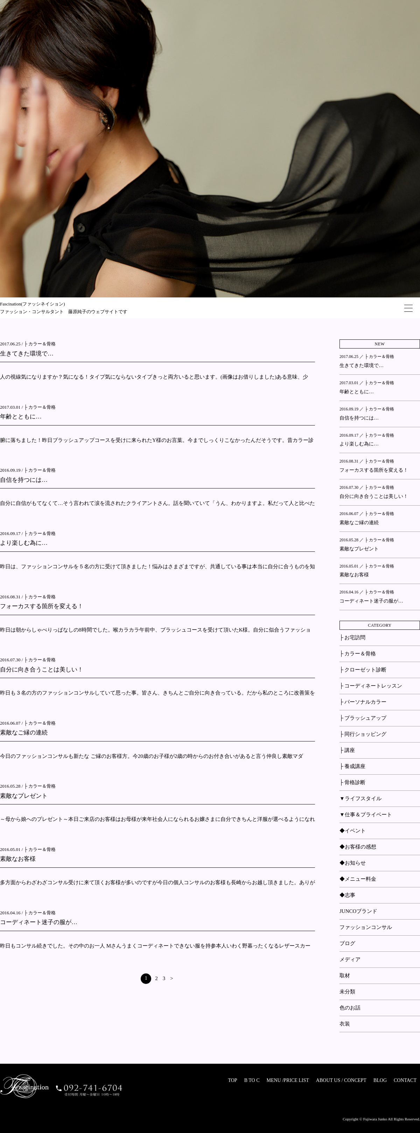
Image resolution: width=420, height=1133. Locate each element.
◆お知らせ (353, 863)
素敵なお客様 (18, 859)
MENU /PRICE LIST (287, 1080)
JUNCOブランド (358, 911)
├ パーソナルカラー (363, 702)
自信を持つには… (24, 480)
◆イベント (353, 830)
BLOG (380, 1080)
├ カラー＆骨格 (40, 343)
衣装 (345, 1024)
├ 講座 (347, 750)
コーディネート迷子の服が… (38, 922)
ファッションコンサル (366, 927)
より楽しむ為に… (24, 543)
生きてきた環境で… (27, 353)
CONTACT (405, 1080)
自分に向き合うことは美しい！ (41, 669)
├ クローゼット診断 (363, 670)
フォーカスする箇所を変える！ (41, 606)
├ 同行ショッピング (363, 734)
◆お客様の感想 (358, 847)
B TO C (252, 1080)
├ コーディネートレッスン (371, 686)
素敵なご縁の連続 (24, 732)
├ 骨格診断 (352, 782)
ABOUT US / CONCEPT (341, 1080)
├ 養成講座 (352, 766)
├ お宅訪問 (352, 637)
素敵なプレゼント (24, 796)
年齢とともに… (21, 416)
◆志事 (347, 895)
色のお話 (350, 1008)
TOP (232, 1080)
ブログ (347, 943)
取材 (345, 975)
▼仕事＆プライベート (366, 814)
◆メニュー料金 (358, 879)
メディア (350, 959)
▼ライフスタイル (361, 798)
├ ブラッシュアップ (363, 718)
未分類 (347, 991)
